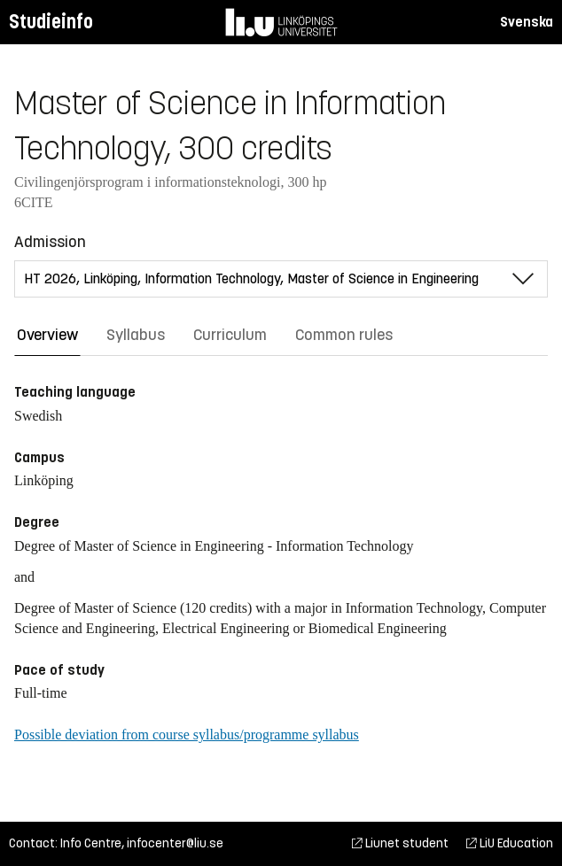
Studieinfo (51, 22)
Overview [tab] (47, 334)
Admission (50, 241)
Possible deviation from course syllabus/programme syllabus (186, 734)
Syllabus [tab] (135, 334)
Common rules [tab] (344, 334)
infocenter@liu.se (175, 843)
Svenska (526, 21)
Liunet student (400, 843)
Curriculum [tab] (230, 334)
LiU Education (509, 843)
